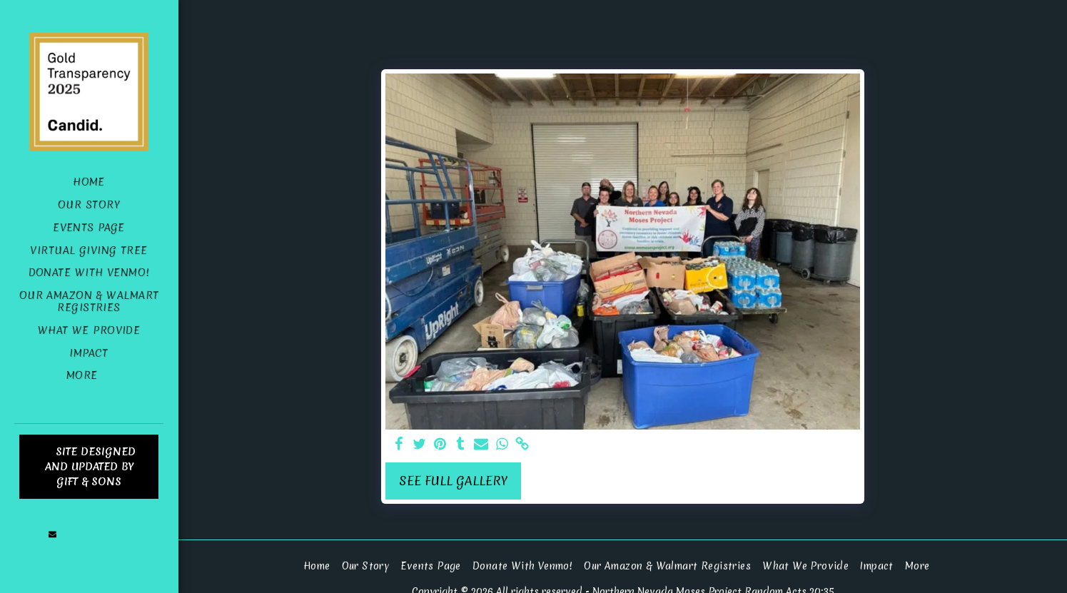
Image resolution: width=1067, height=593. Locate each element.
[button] (53, 534)
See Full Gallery (453, 481)
